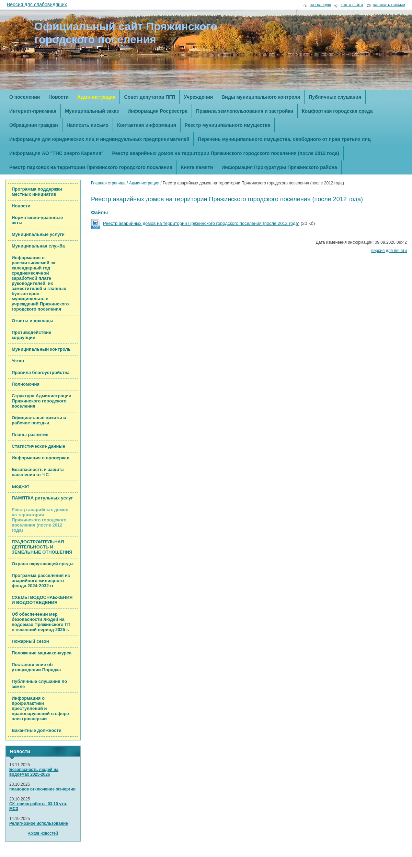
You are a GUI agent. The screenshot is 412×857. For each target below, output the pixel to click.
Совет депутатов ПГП (149, 97)
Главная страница (108, 183)
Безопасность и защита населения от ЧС (38, 472)
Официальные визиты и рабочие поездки (39, 420)
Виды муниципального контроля (260, 97)
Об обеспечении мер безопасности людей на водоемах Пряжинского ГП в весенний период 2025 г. (41, 622)
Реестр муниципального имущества (227, 125)
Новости (58, 97)
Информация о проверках (40, 457)
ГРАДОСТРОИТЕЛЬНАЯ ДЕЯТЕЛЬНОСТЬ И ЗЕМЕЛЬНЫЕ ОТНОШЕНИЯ (42, 547)
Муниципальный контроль (41, 349)
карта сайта (352, 5)
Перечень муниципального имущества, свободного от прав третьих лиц (284, 139)
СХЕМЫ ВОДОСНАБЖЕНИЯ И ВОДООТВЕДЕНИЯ (42, 600)
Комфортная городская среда (337, 111)
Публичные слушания (335, 97)
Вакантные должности (36, 730)
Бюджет (20, 486)
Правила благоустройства (41, 372)
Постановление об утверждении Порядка (36, 667)
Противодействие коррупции (31, 335)
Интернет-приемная (32, 111)
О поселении (24, 97)
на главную (320, 5)
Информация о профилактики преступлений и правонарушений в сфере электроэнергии (40, 708)
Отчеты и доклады (32, 320)
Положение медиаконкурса (41, 652)
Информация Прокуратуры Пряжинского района (279, 167)
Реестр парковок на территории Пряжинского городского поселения (90, 167)
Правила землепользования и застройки (244, 111)
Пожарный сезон (30, 641)
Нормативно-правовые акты (37, 220)
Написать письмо (87, 125)
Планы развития (30, 434)
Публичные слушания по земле (39, 684)
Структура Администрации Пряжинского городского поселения (41, 401)
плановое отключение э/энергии (42, 789)
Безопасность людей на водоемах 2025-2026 (33, 772)
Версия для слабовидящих (37, 4)
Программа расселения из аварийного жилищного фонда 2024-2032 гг (41, 580)
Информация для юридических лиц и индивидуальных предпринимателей (99, 139)
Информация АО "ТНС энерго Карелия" (56, 153)
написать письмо (389, 5)
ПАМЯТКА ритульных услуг (42, 497)
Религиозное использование (38, 823)
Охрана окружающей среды (42, 563)
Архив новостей (43, 833)
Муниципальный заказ (92, 111)
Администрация (96, 97)
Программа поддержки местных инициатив (37, 191)
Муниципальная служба (38, 246)
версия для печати (389, 250)
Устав (18, 360)
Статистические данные (38, 446)
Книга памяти (197, 167)
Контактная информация (146, 125)
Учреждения (198, 97)
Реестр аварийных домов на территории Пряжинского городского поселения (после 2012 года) (225, 153)
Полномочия (25, 384)
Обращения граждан (33, 125)
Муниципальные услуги (38, 234)
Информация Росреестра (157, 111)
